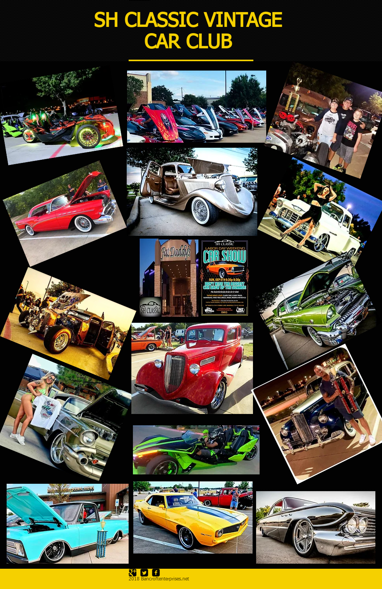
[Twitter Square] (144, 573)
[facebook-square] (156, 573)
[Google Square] (132, 573)
